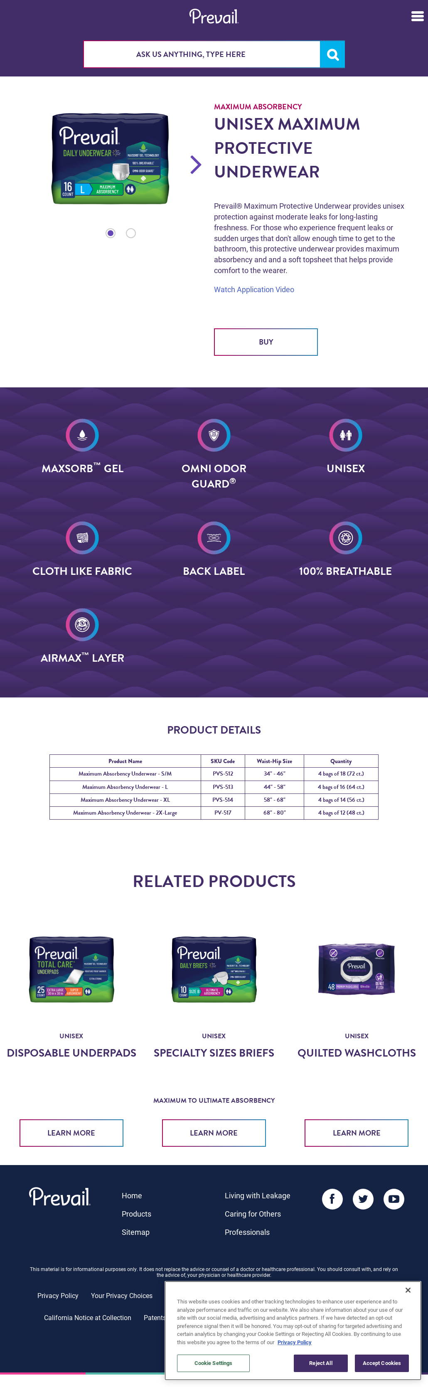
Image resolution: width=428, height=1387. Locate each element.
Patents (155, 1317)
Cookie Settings (213, 1363)
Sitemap (136, 1232)
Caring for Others (253, 1214)
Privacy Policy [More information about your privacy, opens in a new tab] (295, 1342)
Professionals (247, 1232)
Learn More (71, 1132)
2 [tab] (131, 233)
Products (136, 1214)
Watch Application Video (254, 289)
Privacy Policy (58, 1295)
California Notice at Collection (87, 1317)
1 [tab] (111, 233)
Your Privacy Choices (122, 1295)
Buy (266, 341)
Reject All (320, 1363)
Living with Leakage (257, 1195)
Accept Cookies (382, 1363)
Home (132, 1195)
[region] (293, 1330)
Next (196, 163)
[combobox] (214, 54)
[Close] (408, 1290)
